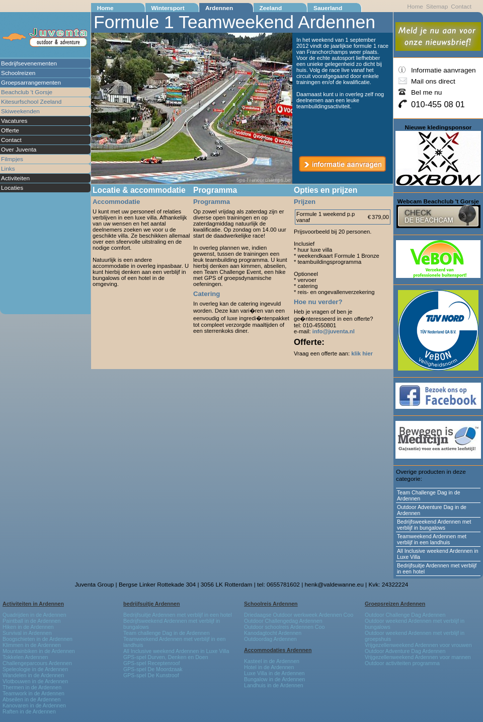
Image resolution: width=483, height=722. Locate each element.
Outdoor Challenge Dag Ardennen (405, 615)
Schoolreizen (18, 73)
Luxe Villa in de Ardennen (274, 673)
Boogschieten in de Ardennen (37, 639)
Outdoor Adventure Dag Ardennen (405, 651)
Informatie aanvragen (443, 70)
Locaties (12, 187)
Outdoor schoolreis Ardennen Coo (284, 627)
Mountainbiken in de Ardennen (39, 651)
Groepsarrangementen (31, 82)
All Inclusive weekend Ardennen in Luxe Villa (437, 554)
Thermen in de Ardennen (32, 687)
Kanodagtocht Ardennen (272, 633)
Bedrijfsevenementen (29, 63)
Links (8, 168)
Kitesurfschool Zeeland (31, 101)
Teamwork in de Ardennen (33, 693)
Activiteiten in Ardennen (33, 604)
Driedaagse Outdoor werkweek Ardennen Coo (298, 615)
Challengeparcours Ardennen (37, 663)
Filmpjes (12, 159)
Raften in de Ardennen (29, 711)
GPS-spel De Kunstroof (151, 675)
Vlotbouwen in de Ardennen (35, 681)
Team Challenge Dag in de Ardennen (428, 495)
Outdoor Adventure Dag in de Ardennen (431, 510)
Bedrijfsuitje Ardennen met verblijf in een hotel (436, 568)
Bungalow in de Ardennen (274, 679)
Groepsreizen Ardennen (395, 604)
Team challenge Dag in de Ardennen (166, 633)
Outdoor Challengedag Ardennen (283, 621)
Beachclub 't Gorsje (26, 92)
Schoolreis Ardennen (271, 604)
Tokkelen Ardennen (25, 657)
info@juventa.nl (333, 331)
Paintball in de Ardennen (31, 621)
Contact (11, 139)
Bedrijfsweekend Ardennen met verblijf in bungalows (434, 525)
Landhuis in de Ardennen (273, 685)
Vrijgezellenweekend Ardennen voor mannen (418, 657)
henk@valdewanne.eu (334, 584)
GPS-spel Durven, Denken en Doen (165, 657)
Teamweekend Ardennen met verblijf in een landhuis (431, 539)
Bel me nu (426, 92)
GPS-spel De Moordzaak (153, 669)
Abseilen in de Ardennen (31, 699)
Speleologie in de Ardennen (35, 669)
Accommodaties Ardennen (277, 650)
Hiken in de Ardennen (28, 627)
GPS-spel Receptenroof (151, 663)
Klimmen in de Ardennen (32, 645)
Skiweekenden (20, 111)
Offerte (10, 130)
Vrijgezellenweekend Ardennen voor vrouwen (418, 645)
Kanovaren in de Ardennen (34, 705)
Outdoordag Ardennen (270, 639)
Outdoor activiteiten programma (402, 663)
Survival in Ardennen (27, 633)
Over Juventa (18, 149)
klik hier (361, 353)
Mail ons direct (433, 81)
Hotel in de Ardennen (269, 667)
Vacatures (14, 120)
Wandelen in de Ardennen (33, 675)
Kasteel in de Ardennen (271, 661)
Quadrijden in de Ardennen (34, 615)
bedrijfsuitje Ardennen (151, 604)
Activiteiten (15, 178)
